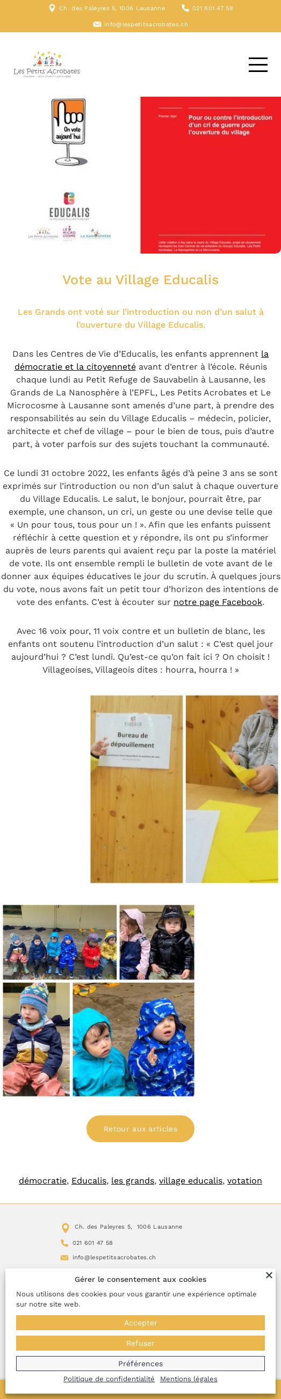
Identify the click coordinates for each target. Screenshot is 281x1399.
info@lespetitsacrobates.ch (146, 24)
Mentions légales (189, 1379)
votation (244, 1181)
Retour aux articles (140, 1128)
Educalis (88, 1181)
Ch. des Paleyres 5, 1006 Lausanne (112, 8)
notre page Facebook (218, 602)
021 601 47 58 (212, 8)
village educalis (190, 1181)
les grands (132, 1181)
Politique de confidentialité (109, 1379)
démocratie (43, 1181)
